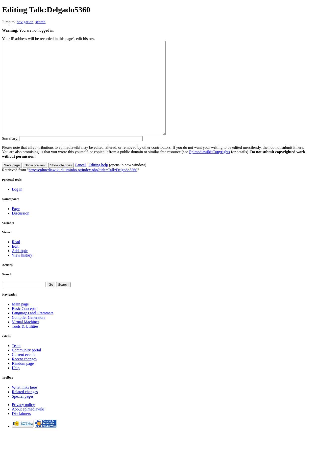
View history (22, 274)
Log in (17, 208)
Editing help (98, 183)
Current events (23, 373)
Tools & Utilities (25, 345)
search (40, 22)
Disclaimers (21, 432)
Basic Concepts (24, 327)
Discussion (20, 232)
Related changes (25, 410)
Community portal (26, 368)
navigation (25, 22)
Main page (20, 323)
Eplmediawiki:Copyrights (209, 170)
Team (16, 364)
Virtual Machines (25, 340)
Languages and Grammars (32, 331)
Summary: (10, 157)
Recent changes (24, 377)
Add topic (20, 269)
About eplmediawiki (28, 428)
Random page (23, 382)
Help (16, 386)
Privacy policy (23, 423)
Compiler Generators (28, 336)
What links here (24, 406)
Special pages (23, 415)
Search (7, 293)
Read (16, 260)
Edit (15, 265)
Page (16, 227)
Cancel (80, 183)
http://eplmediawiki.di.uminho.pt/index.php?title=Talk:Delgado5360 (83, 188)
